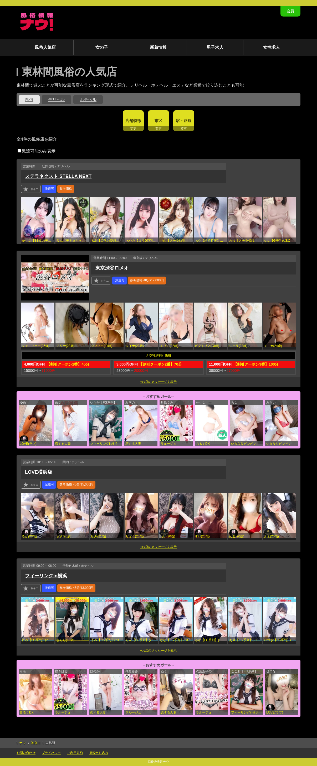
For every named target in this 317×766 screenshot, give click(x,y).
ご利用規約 (75, 753)
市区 (158, 120)
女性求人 (271, 47)
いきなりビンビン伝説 (247, 444)
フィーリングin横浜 (104, 444)
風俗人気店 (45, 47)
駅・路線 (184, 120)
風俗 (29, 99)
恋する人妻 (63, 444)
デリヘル (56, 99)
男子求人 (215, 47)
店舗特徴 (133, 120)
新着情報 (158, 47)
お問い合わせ (26, 753)
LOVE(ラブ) (28, 444)
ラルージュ (168, 444)
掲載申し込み (98, 753)
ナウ (22, 743)
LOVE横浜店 (38, 472)
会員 (290, 11)
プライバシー (51, 753)
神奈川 (35, 743)
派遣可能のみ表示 (36, 151)
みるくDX (203, 444)
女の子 (101, 47)
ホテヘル (88, 99)
